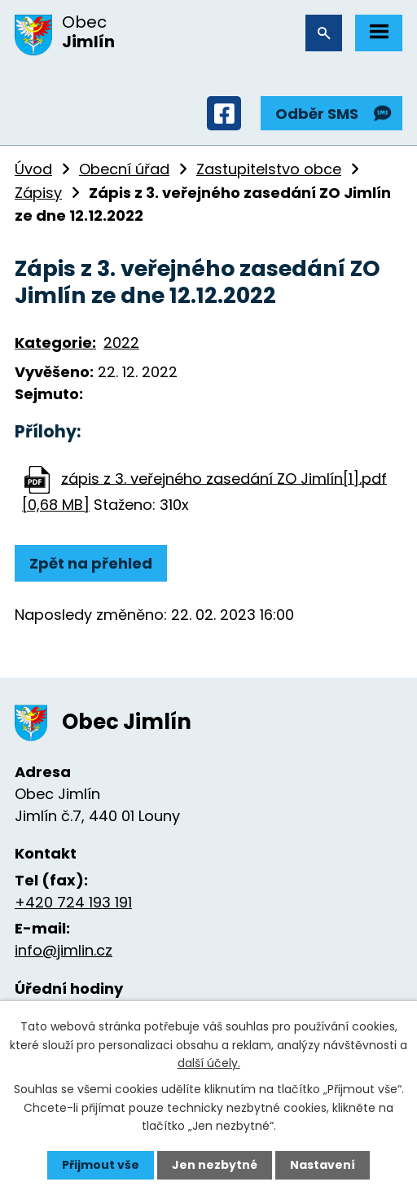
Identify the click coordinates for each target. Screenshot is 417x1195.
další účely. (209, 1063)
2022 (121, 342)
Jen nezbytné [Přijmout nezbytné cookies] (214, 1165)
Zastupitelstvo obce (268, 169)
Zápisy (38, 192)
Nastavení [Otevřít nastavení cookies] (322, 1165)
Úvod (33, 169)
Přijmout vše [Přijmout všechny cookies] (100, 1165)
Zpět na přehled (90, 563)
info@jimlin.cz (63, 950)
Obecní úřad (124, 169)
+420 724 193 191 (73, 902)
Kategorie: (55, 342)
